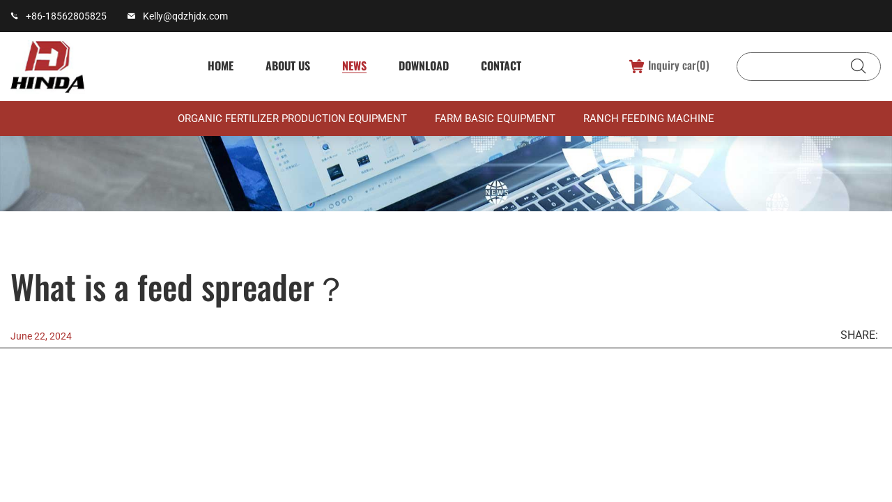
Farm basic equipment (495, 119)
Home (218, 65)
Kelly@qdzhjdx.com (185, 16)
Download (422, 65)
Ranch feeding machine (648, 119)
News (352, 65)
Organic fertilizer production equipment (292, 119)
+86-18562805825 (66, 16)
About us (285, 65)
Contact (499, 65)
